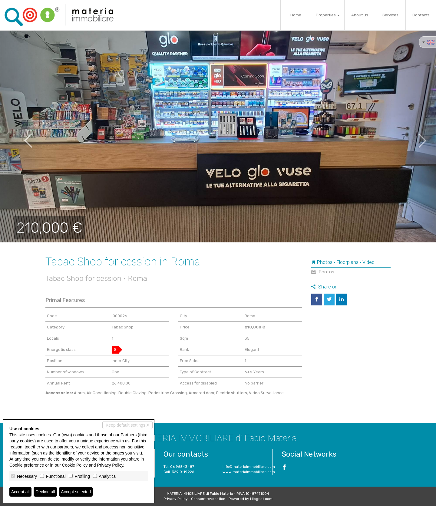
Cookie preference (26, 465)
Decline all (45, 491)
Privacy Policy (176, 499)
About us (359, 15)
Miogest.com (261, 499)
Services (390, 15)
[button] (22, 136)
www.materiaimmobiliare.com (249, 472)
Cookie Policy (75, 465)
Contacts (421, 15)
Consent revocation (208, 499)
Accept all (20, 491)
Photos (322, 272)
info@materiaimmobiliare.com (249, 466)
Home (295, 15)
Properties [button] (328, 15)
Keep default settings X (127, 425)
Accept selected (76, 491)
